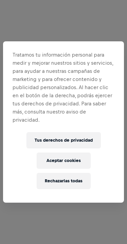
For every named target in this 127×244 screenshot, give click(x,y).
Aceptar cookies (63, 160)
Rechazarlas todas (63, 180)
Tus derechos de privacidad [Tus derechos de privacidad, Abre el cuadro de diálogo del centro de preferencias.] (64, 140)
